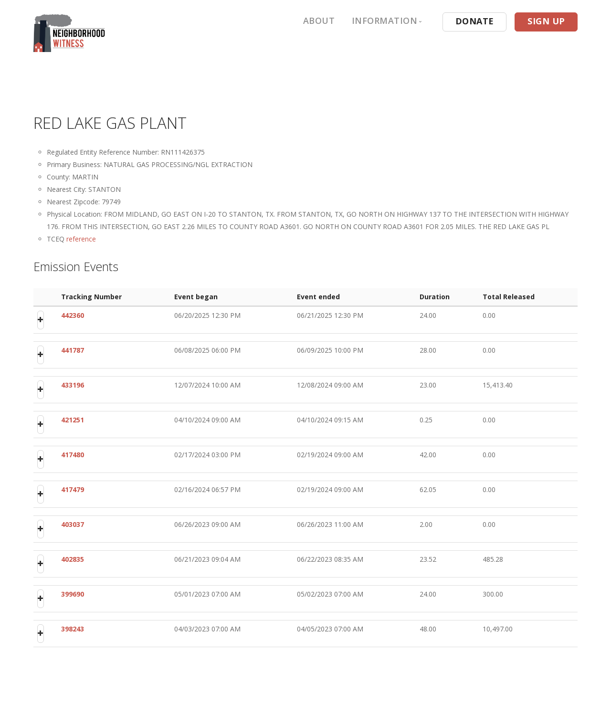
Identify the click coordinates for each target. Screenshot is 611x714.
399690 (72, 593)
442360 (72, 315)
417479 (72, 489)
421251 (72, 419)
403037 (72, 524)
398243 (72, 628)
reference (81, 238)
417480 (72, 454)
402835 (72, 559)
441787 (72, 350)
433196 (72, 384)
